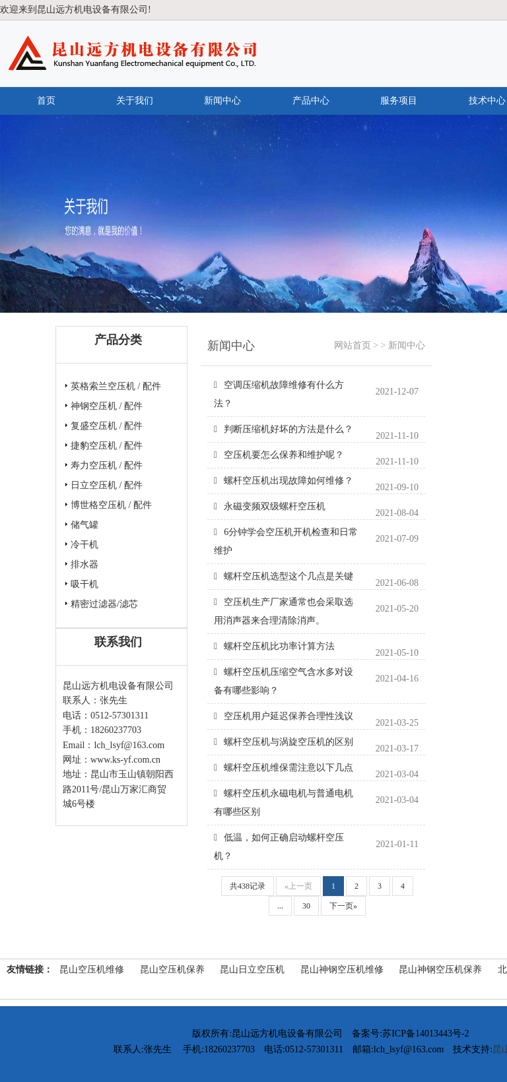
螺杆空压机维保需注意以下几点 (283, 768)
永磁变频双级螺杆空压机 (269, 506)
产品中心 (310, 101)
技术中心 (487, 101)
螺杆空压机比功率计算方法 (274, 646)
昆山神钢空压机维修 (342, 969)
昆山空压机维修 (91, 969)
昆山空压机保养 (172, 969)
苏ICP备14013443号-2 (425, 1033)
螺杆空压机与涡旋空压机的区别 (283, 742)
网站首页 (352, 345)
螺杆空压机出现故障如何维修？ (283, 481)
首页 (46, 101)
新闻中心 (222, 101)
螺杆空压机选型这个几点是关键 (283, 576)
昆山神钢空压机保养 (440, 969)
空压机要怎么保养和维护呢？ (279, 455)
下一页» (343, 905)
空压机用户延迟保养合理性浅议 (283, 716)
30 (306, 905)
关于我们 (134, 101)
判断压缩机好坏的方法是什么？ (283, 429)
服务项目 (398, 101)
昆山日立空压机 (252, 969)
